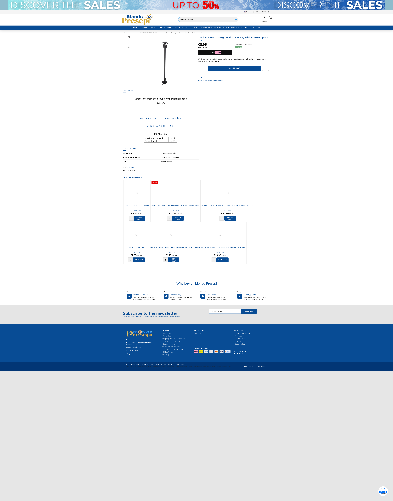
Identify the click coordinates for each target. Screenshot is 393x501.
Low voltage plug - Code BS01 (137, 206)
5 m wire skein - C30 (136, 247)
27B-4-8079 (136, 252)
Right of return (168, 352)
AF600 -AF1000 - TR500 (160, 125)
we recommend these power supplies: (160, 118)
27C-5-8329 (175, 210)
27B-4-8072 (137, 210)
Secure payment (169, 344)
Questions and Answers (171, 347)
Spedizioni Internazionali (171, 341)
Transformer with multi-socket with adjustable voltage (175, 206)
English (248, 11)
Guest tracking (240, 344)
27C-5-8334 (220, 252)
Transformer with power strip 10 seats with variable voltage (227, 206)
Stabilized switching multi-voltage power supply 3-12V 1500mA (220, 247)
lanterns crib (202, 80)
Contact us (167, 336)
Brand (125, 167)
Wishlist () (265, 11)
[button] (147, 28)
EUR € (257, 11)
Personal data (240, 339)
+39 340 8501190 (132, 350)
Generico (131, 167)
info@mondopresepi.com (134, 354)
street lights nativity (215, 80)
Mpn (124, 170)
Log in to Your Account (243, 333)
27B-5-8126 (171, 252)
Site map (166, 355)
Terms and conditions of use (173, 349)
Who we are (167, 333)
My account (239, 336)
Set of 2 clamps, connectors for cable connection (171, 247)
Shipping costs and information (174, 339)
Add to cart (234, 68)
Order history (239, 341)
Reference (238, 44)
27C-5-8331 (227, 210)
